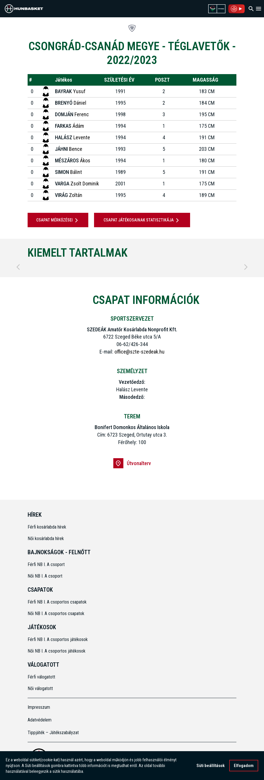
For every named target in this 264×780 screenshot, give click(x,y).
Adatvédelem (39, 720)
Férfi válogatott (41, 677)
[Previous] (18, 267)
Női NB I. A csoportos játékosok (56, 651)
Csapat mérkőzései (58, 220)
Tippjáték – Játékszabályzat (53, 732)
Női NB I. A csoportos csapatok (56, 613)
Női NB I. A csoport (45, 576)
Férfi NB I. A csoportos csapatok (58, 602)
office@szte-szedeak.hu (139, 352)
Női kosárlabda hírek (46, 538)
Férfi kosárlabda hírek (47, 527)
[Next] (245, 267)
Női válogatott (40, 688)
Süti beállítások (210, 766)
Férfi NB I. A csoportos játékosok (58, 639)
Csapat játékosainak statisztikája (142, 220)
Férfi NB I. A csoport (46, 564)
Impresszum (39, 707)
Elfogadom (244, 766)
